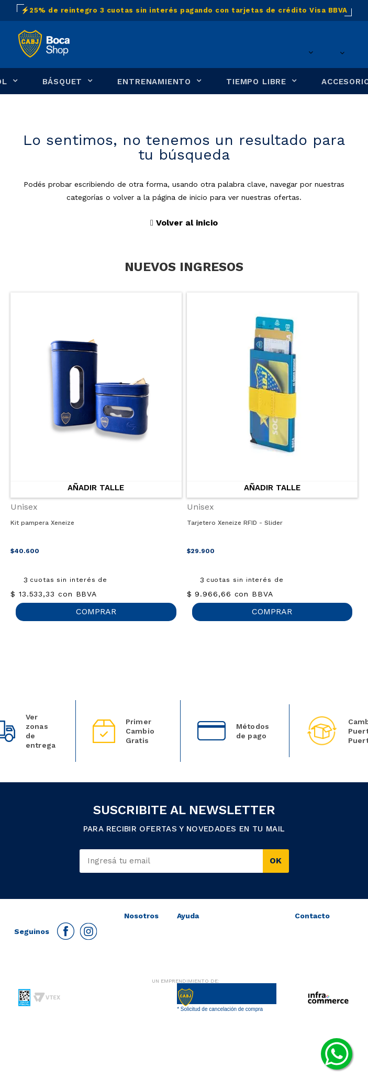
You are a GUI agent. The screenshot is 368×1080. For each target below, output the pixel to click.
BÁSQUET (62, 82)
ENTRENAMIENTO (154, 82)
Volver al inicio (184, 223)
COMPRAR (96, 611)
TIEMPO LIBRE (256, 82)
